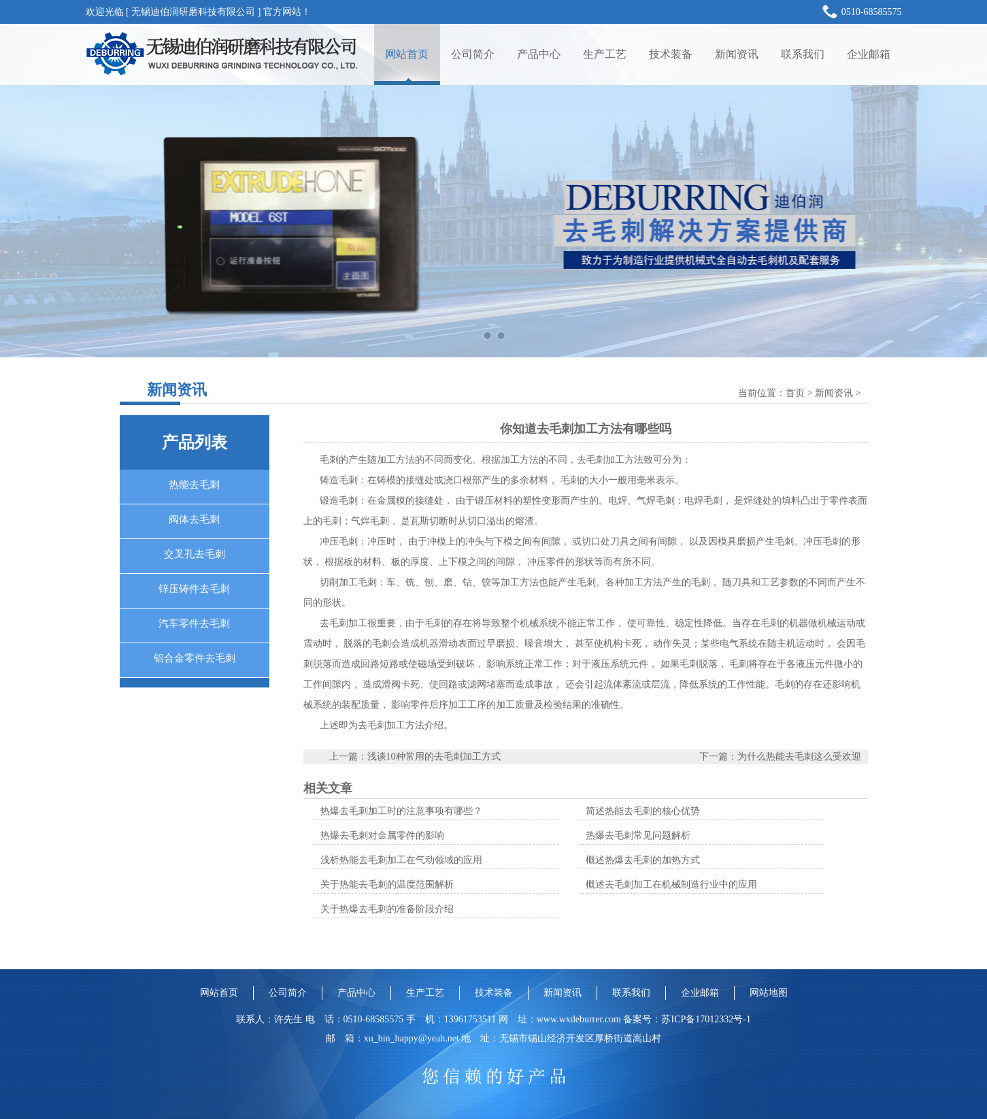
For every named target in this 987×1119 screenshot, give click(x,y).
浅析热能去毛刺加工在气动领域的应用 (401, 860)
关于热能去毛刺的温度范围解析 (387, 884)
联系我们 (802, 54)
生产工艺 (604, 54)
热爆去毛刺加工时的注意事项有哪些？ (401, 811)
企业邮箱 (868, 54)
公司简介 (473, 54)
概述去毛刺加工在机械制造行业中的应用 (671, 884)
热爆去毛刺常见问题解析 (638, 835)
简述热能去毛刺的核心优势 (643, 811)
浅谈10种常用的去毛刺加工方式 (434, 756)
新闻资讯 (736, 54)
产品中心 (539, 54)
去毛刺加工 (343, 623)
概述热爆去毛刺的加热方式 (643, 860)
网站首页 (407, 54)
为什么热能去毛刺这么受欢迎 (799, 756)
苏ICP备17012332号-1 (705, 1019)
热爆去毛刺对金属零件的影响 (382, 835)
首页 (795, 393)
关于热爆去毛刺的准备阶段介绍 (387, 909)
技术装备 (670, 54)
